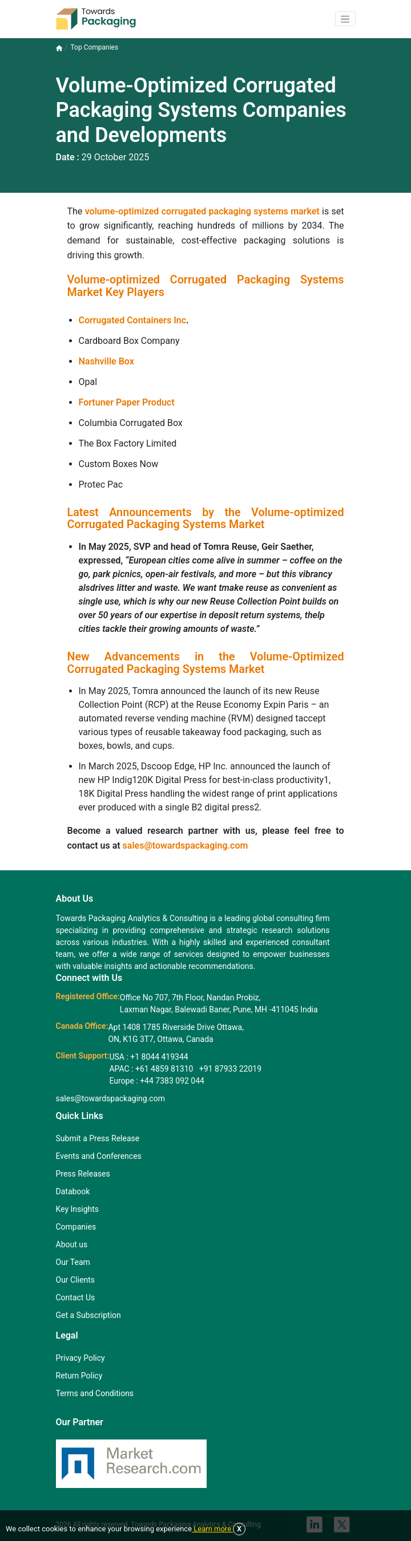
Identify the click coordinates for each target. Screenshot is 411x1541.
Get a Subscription (88, 1315)
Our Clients (75, 1279)
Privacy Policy (80, 1357)
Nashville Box (106, 361)
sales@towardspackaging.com (185, 845)
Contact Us (75, 1297)
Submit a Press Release (98, 1138)
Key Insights (77, 1209)
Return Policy (79, 1375)
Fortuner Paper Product (127, 402)
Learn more (212, 1528)
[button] (345, 18)
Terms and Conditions (95, 1393)
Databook (73, 1191)
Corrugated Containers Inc (133, 320)
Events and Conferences (99, 1156)
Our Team (73, 1262)
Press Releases (83, 1173)
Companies (76, 1226)
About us (72, 1244)
